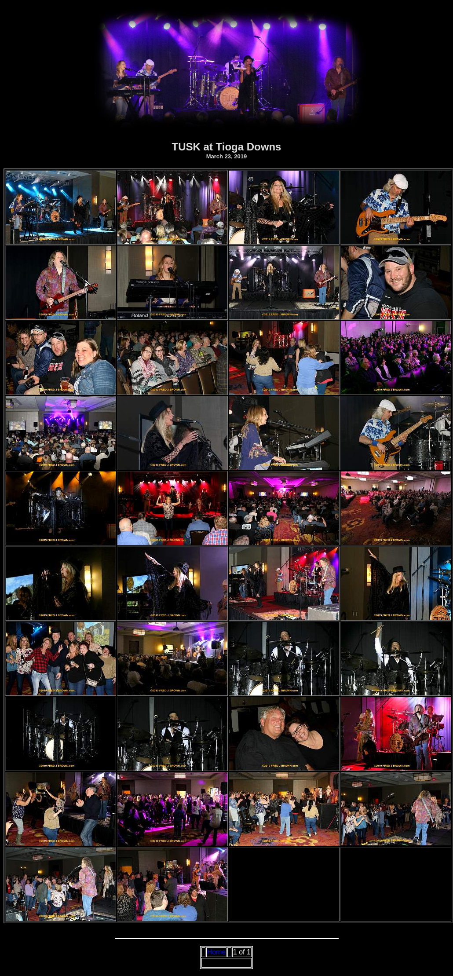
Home (216, 952)
